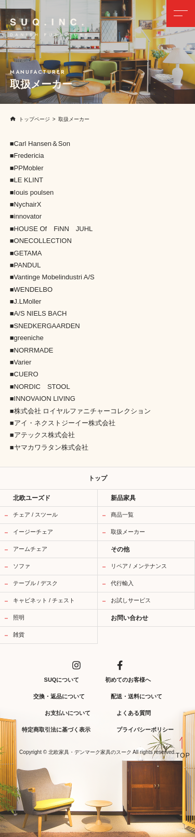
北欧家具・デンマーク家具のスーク (90, 752)
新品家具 (123, 498)
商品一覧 (122, 514)
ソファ (21, 566)
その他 (120, 549)
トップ (97, 478)
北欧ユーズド (31, 498)
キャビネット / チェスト (44, 600)
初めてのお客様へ (128, 680)
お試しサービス (131, 600)
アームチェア (30, 549)
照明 (18, 617)
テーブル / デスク (35, 583)
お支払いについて (67, 713)
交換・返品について (59, 696)
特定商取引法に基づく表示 (56, 729)
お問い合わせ (129, 618)
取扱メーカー (128, 532)
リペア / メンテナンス (139, 566)
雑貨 (18, 634)
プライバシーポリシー (145, 729)
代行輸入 (122, 583)
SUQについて (62, 680)
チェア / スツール (35, 514)
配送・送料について (136, 696)
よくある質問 (133, 713)
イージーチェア (33, 532)
